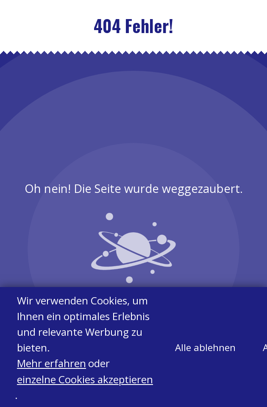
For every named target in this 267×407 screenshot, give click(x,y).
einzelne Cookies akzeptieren (85, 379)
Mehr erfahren (51, 364)
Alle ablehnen (205, 347)
